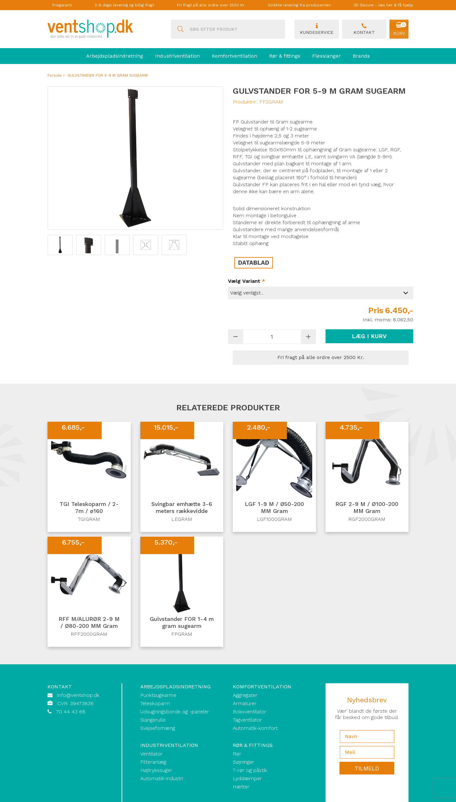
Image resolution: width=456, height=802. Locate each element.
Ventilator (151, 754)
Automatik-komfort (255, 728)
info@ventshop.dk (78, 695)
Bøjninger (243, 762)
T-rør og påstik (250, 770)
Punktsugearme (158, 695)
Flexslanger (326, 56)
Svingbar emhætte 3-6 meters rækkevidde (181, 508)
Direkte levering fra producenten (299, 5)
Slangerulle (153, 720)
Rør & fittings (284, 56)
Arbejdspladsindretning (114, 56)
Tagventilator (247, 720)
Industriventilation (177, 56)
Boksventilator (249, 712)
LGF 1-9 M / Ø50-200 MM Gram (274, 508)
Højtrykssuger (156, 770)
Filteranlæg (153, 762)
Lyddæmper (247, 778)
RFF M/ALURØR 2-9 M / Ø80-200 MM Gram (89, 622)
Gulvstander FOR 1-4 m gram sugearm (182, 622)
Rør (237, 754)
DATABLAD (253, 262)
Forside (55, 75)
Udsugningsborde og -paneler (174, 712)
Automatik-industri (161, 778)
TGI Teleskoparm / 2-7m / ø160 (89, 508)
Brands (361, 56)
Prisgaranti (62, 5)
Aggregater (245, 695)
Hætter (241, 787)
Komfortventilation (234, 56)
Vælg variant (246, 281)
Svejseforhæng (157, 728)
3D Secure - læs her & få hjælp (383, 5)
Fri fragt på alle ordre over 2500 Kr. (211, 5)
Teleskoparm (155, 703)
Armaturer (244, 703)
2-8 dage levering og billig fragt (124, 5)
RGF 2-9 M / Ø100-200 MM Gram (366, 508)
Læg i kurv (369, 336)
